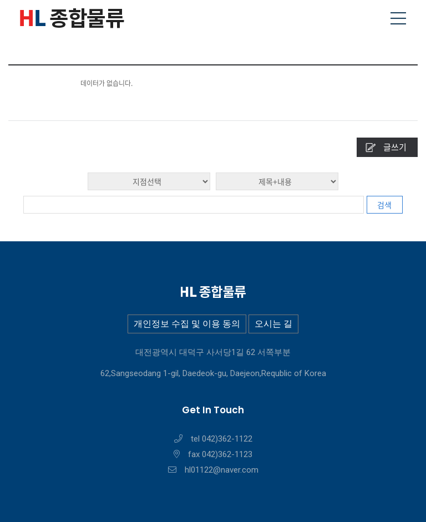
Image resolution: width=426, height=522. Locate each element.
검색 (384, 204)
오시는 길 (273, 323)
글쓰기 (395, 147)
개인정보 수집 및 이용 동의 (187, 323)
